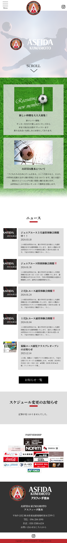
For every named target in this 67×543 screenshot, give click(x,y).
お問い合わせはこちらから (33, 527)
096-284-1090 (36, 519)
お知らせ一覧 (33, 380)
